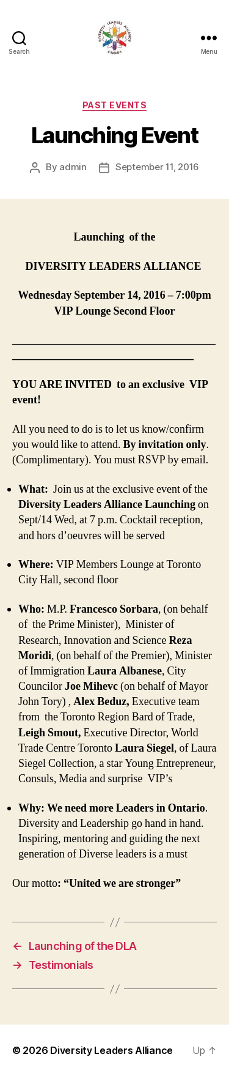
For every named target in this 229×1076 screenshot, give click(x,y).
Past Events (114, 105)
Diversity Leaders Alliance (111, 1050)
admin (73, 167)
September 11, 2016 (157, 167)
